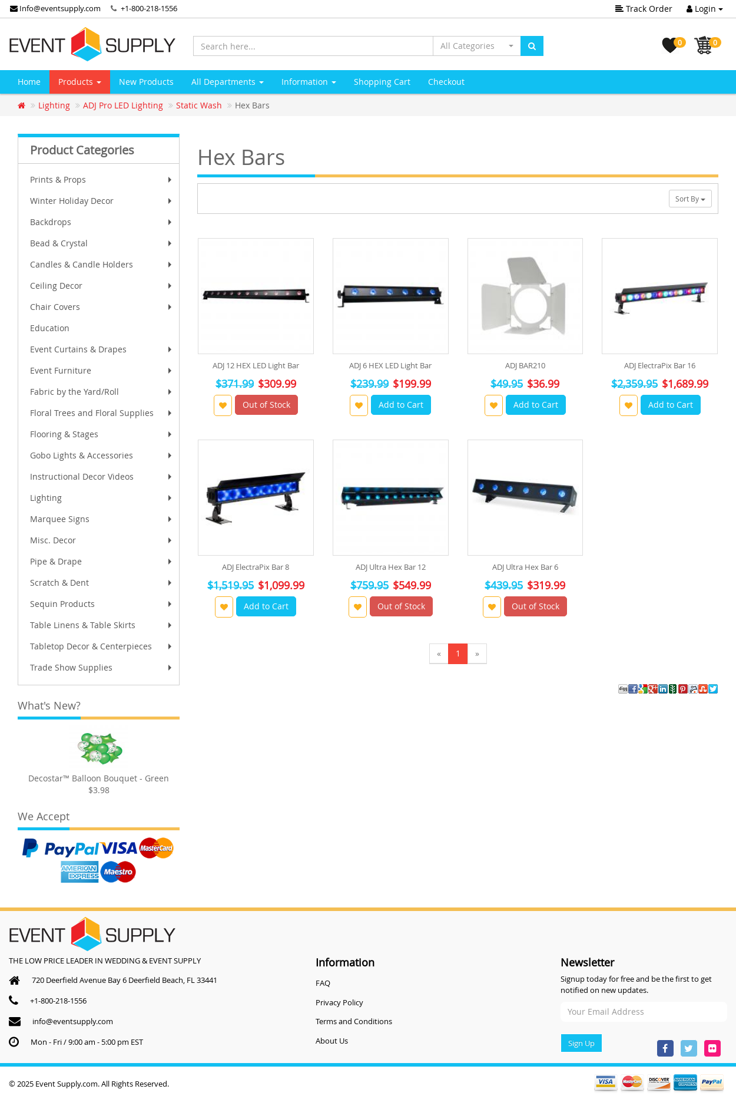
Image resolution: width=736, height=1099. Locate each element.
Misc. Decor (102, 540)
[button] (477, 46)
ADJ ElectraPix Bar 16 (659, 365)
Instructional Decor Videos (102, 476)
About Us (332, 1040)
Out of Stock (266, 404)
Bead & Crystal (102, 243)
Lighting (102, 497)
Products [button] (79, 81)
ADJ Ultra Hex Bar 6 (525, 567)
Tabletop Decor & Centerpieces (102, 646)
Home (29, 81)
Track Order (643, 8)
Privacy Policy (339, 1002)
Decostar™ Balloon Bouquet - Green (98, 778)
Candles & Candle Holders (102, 264)
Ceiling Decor (102, 285)
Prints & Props (102, 179)
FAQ (323, 983)
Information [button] (308, 81)
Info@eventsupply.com (55, 8)
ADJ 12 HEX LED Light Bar (256, 365)
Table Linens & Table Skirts (102, 625)
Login (705, 8)
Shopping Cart (382, 81)
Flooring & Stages (102, 434)
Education (49, 328)
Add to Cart (401, 404)
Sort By (690, 198)
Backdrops (102, 221)
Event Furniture (102, 370)
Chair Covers (102, 306)
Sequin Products (102, 603)
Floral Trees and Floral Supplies (102, 412)
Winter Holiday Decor (102, 200)
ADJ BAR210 (525, 365)
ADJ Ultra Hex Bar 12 (391, 567)
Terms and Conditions (354, 1021)
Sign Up (581, 1043)
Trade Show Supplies (102, 667)
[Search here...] (313, 46)
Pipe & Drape (102, 561)
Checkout (446, 81)
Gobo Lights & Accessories (102, 455)
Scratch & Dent (102, 582)
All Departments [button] (227, 81)
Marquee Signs (102, 518)
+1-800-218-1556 (149, 8)
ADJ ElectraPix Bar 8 (255, 567)
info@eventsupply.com (72, 1021)
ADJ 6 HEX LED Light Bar (390, 365)
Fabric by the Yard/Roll (102, 391)
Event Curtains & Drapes (102, 349)
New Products (146, 81)
